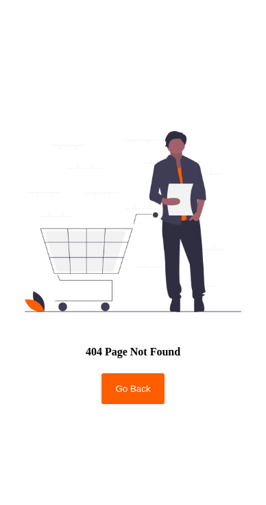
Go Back (132, 389)
